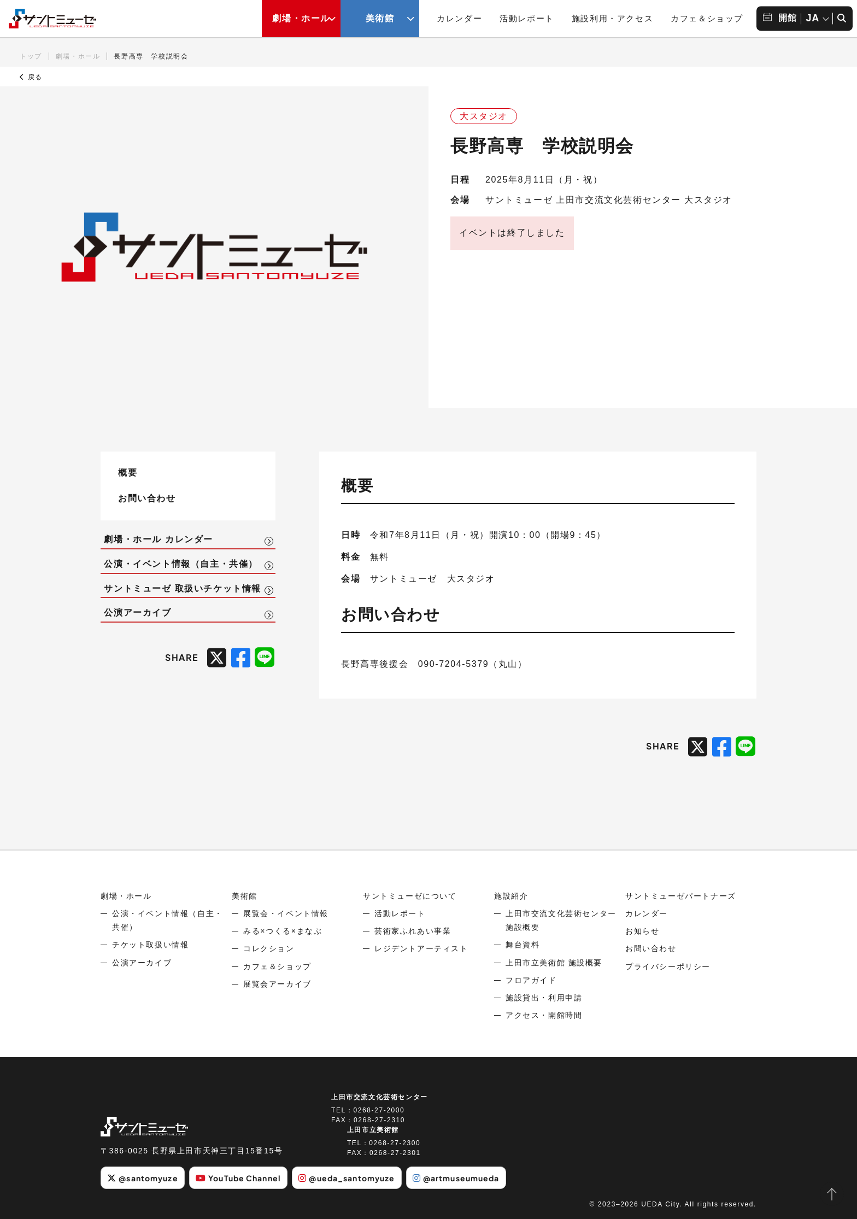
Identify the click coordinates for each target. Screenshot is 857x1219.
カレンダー (459, 18)
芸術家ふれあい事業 (412, 931)
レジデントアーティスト (421, 948)
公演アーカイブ (137, 612)
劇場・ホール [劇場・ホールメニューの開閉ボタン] (301, 18)
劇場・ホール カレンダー (158, 539)
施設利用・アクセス (612, 18)
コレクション (269, 948)
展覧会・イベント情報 (285, 913)
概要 (127, 472)
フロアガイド (531, 980)
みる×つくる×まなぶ (282, 931)
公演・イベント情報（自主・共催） (181, 564)
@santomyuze (142, 1178)
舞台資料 (522, 944)
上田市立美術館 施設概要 (554, 962)
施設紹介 (511, 896)
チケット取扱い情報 (150, 944)
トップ (31, 56)
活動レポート (527, 18)
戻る (31, 77)
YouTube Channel (238, 1178)
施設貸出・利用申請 (544, 997)
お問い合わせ (147, 497)
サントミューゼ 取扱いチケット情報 (182, 588)
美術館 (244, 896)
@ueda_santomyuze (346, 1178)
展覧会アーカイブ (277, 984)
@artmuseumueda (456, 1178)
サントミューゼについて (410, 896)
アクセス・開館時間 (544, 1015)
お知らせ (642, 931)
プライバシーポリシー (668, 966)
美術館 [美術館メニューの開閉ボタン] (380, 18)
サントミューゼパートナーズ (680, 896)
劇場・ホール (78, 56)
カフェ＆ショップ (707, 18)
